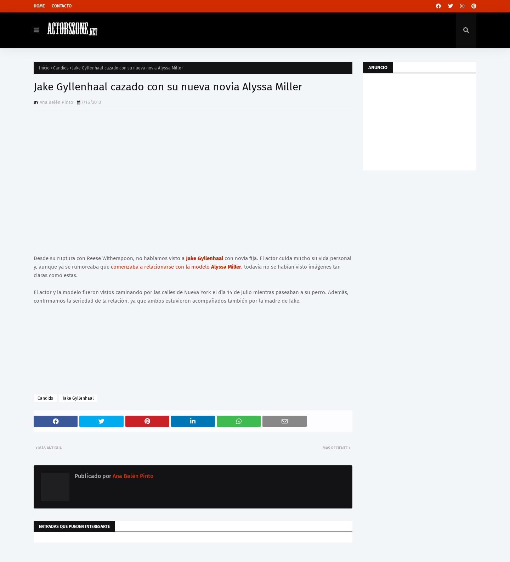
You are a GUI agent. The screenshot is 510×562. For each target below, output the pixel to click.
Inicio (44, 68)
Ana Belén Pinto (56, 102)
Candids (61, 68)
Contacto (62, 6)
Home (39, 6)
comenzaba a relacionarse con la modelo (176, 267)
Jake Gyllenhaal (204, 258)
